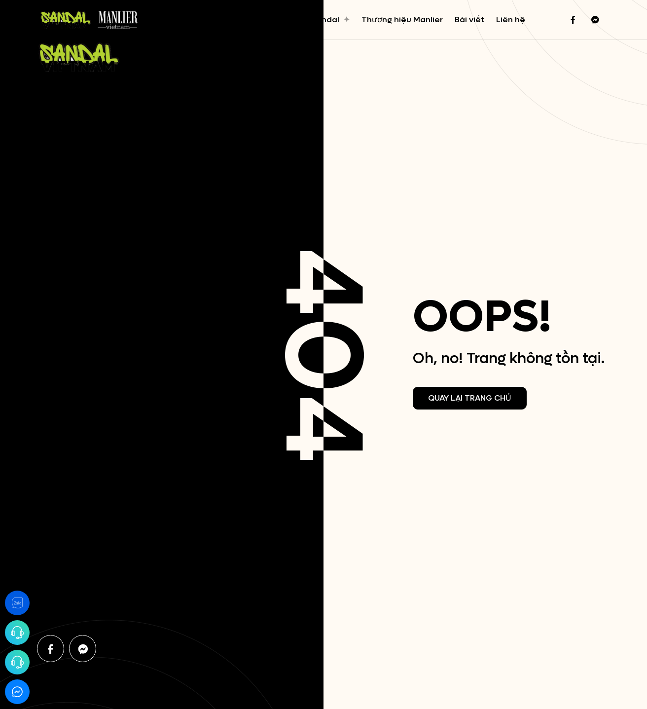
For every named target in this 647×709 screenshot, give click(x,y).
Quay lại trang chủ (469, 398)
